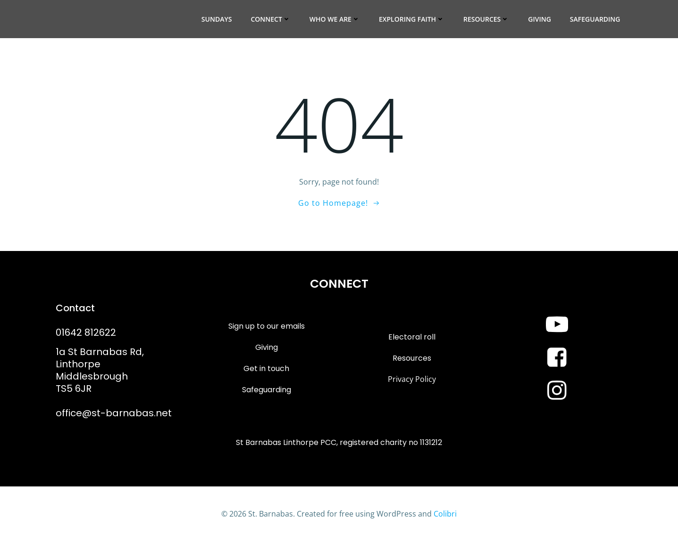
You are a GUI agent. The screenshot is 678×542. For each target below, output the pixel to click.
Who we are (335, 19)
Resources (486, 19)
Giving (539, 19)
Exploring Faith (411, 19)
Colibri (445, 514)
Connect (270, 19)
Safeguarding (595, 19)
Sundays (216, 19)
